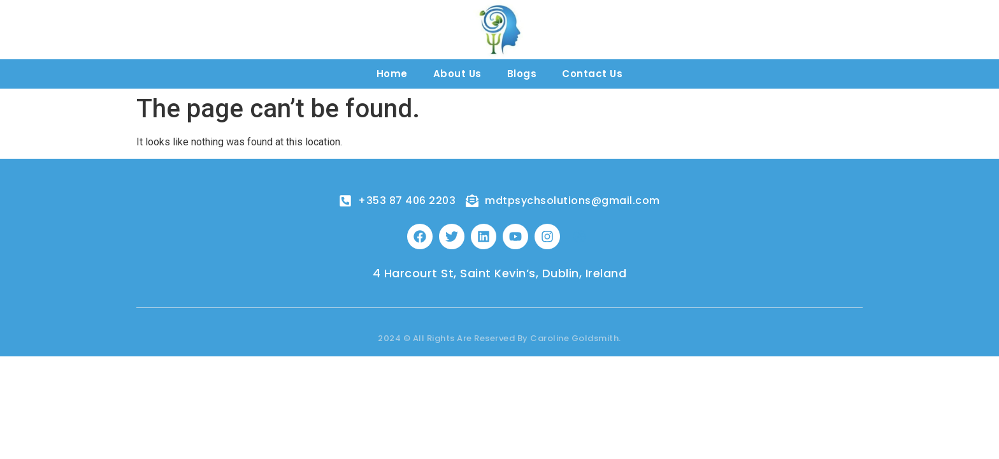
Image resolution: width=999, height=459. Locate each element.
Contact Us (592, 73)
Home (392, 73)
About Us (457, 73)
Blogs (522, 73)
